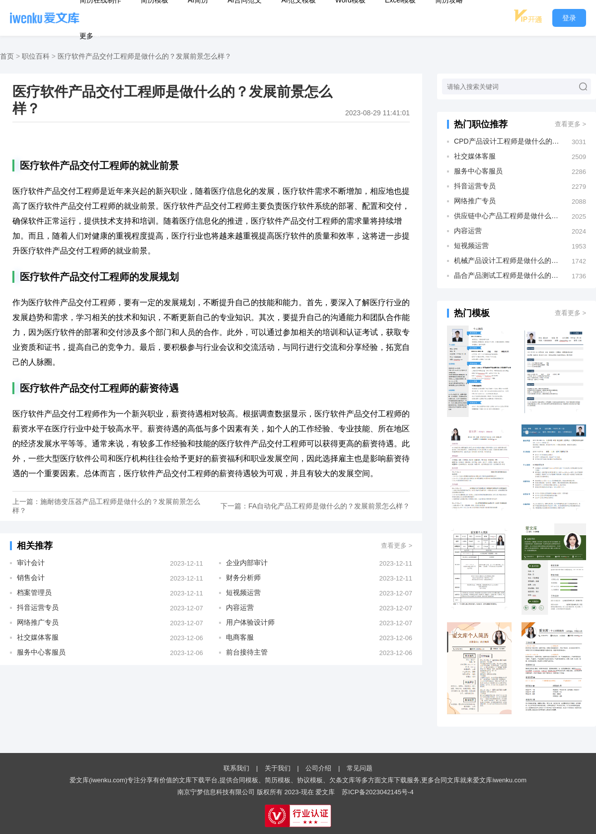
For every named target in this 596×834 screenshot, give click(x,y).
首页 (7, 56)
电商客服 (240, 637)
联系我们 (236, 768)
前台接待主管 (247, 652)
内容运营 (240, 607)
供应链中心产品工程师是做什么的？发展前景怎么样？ (508, 216)
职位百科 (36, 56)
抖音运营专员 (38, 607)
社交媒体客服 (38, 637)
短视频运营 (243, 592)
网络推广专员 (38, 622)
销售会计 (31, 578)
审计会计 (31, 563)
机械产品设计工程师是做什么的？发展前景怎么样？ (508, 260)
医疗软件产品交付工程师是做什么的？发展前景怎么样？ (144, 56)
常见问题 (359, 768)
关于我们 (278, 768)
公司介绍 (318, 768)
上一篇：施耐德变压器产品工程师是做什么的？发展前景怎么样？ (106, 506)
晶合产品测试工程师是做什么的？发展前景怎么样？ (508, 275)
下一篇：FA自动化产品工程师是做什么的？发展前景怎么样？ (315, 506)
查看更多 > (396, 545)
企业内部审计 (247, 563)
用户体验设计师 (250, 622)
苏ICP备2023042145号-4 (378, 792)
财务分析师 (243, 578)
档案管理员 (34, 592)
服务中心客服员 (41, 652)
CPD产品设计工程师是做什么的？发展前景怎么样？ (508, 141)
